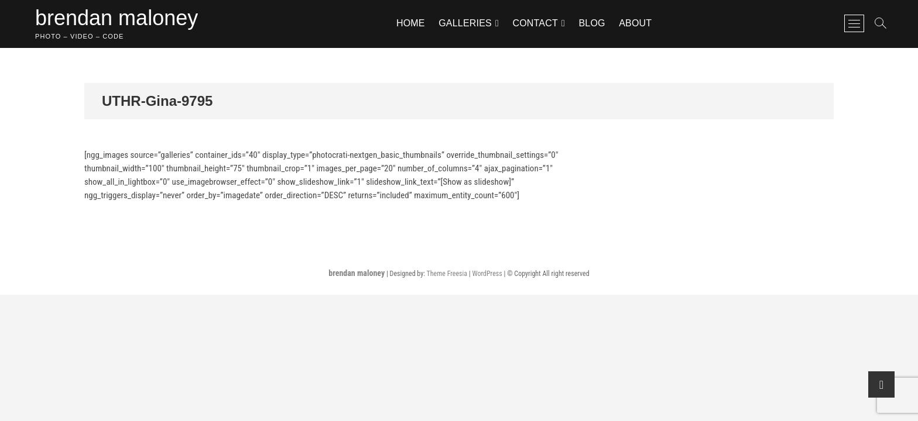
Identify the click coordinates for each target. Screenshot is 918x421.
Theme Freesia (447, 274)
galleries (465, 23)
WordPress (487, 274)
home (410, 23)
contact (535, 23)
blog (591, 23)
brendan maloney (116, 18)
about (635, 23)
